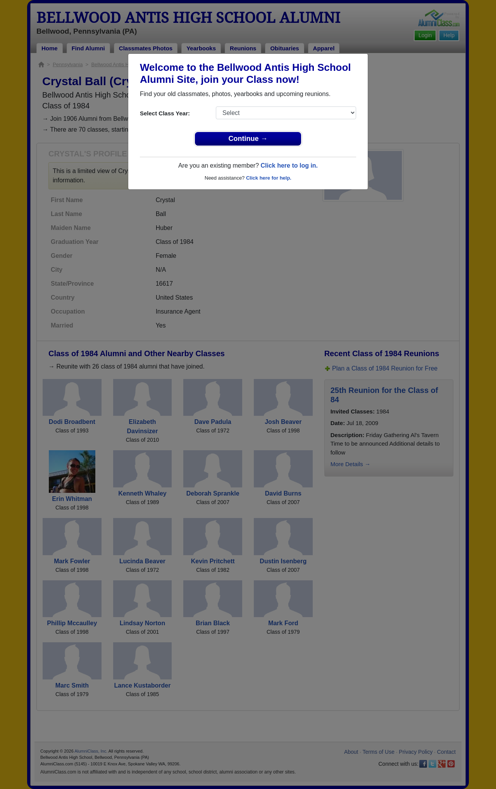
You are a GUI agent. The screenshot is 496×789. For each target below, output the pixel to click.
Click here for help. (268, 178)
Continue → (248, 138)
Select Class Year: (165, 113)
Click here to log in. (289, 165)
